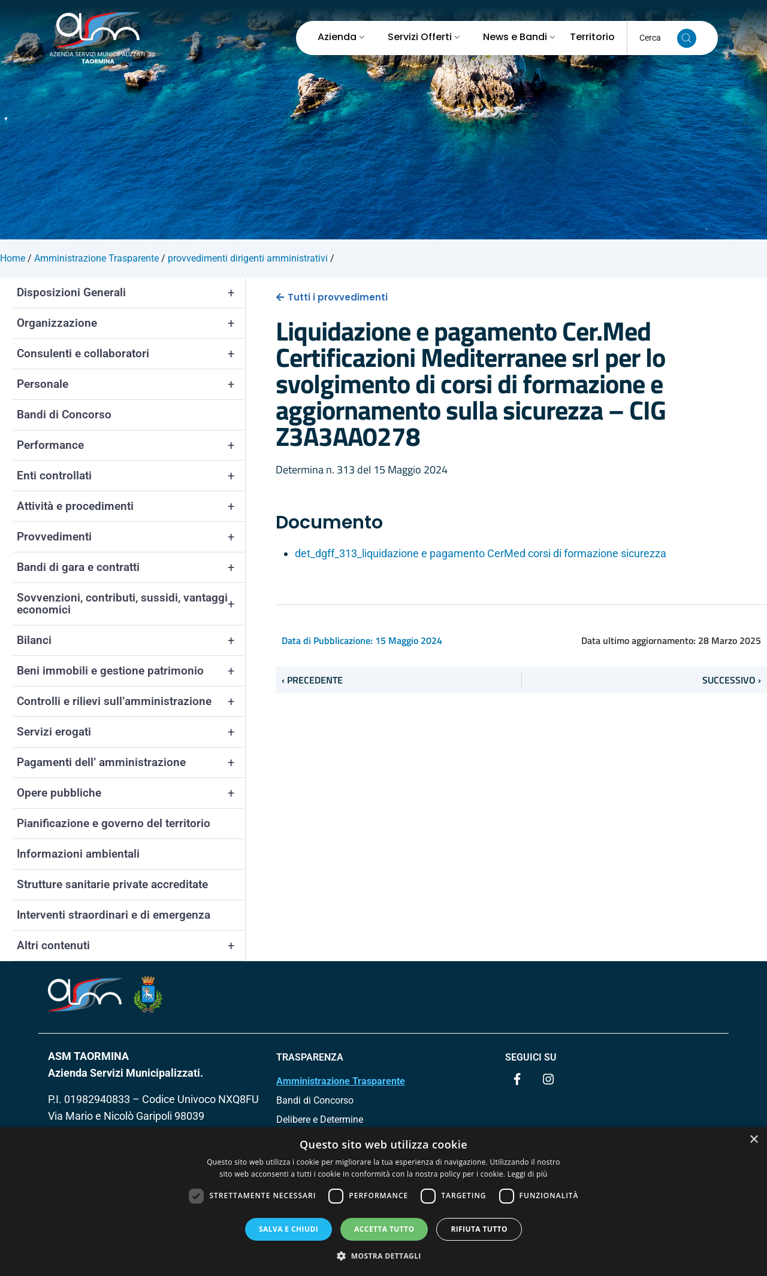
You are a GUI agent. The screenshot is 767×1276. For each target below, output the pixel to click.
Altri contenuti (131, 946)
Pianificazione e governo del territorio (113, 823)
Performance (131, 445)
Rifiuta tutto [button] (479, 1229)
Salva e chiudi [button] (288, 1229)
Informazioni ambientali (78, 854)
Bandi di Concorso (64, 414)
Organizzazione (131, 323)
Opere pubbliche (131, 793)
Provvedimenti (131, 537)
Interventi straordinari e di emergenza (113, 915)
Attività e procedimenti (131, 506)
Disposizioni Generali (131, 293)
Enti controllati (131, 476)
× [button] (753, 1139)
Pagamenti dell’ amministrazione (131, 762)
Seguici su (531, 1057)
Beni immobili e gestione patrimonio (131, 671)
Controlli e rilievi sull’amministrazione (131, 701)
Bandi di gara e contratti (131, 567)
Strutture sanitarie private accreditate (112, 884)
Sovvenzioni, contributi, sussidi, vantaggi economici (131, 604)
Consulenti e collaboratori (131, 354)
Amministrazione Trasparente (340, 1081)
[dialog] (383, 1201)
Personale (131, 384)
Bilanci (131, 640)
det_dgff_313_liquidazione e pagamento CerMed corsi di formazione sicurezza (480, 553)
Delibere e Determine (319, 1119)
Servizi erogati (131, 732)
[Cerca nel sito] (687, 38)
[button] (383, 1256)
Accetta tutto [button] (384, 1229)
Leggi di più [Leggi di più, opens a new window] (528, 1174)
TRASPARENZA (309, 1057)
